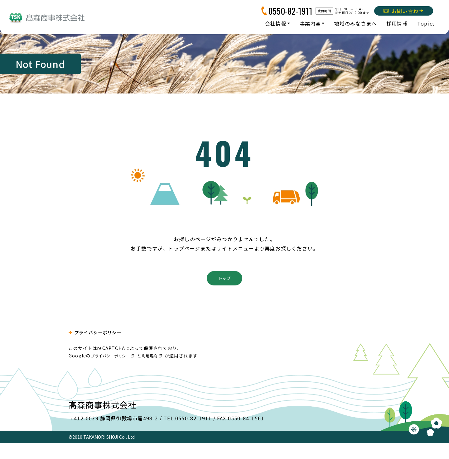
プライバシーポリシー (101, 349)
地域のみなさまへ (355, 23)
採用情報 (397, 23)
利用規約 (159, 371)
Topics (426, 23)
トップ (224, 292)
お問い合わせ (404, 11)
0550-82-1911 (290, 11)
